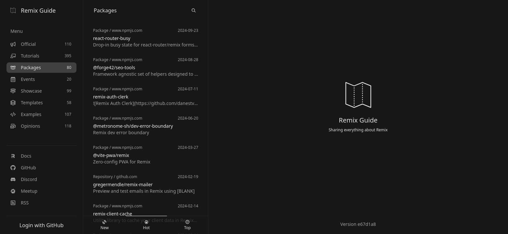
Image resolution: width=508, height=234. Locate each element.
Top (187, 225)
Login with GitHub (42, 225)
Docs (20, 156)
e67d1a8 (367, 224)
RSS (19, 203)
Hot (146, 225)
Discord (23, 179)
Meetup (23, 191)
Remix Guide (33, 10)
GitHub (23, 167)
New (105, 225)
